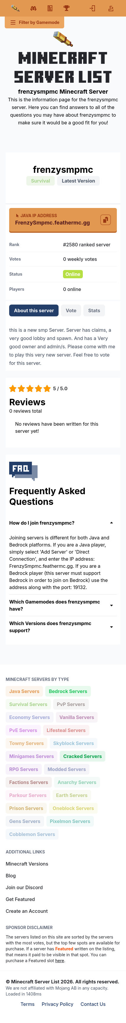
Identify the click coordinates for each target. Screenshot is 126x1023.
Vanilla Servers (76, 716)
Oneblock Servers (73, 807)
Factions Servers (28, 781)
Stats (94, 310)
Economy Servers (29, 716)
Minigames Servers (31, 755)
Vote (71, 310)
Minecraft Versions (27, 864)
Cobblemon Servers (32, 833)
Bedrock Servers (68, 690)
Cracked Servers (82, 755)
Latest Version (78, 181)
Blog (11, 876)
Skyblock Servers (73, 742)
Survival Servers (28, 703)
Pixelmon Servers (70, 820)
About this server (34, 310)
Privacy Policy (57, 1004)
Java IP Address (36, 215)
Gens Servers (24, 820)
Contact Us (93, 1004)
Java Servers (24, 690)
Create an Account (27, 911)
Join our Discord (24, 887)
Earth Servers (72, 794)
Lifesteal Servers (66, 729)
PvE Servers (23, 729)
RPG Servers (23, 768)
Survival (40, 181)
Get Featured (20, 899)
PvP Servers (70, 703)
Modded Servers (66, 768)
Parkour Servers (27, 794)
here (59, 960)
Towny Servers (26, 742)
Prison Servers (26, 807)
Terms (27, 1004)
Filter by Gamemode (34, 22)
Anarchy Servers (76, 781)
